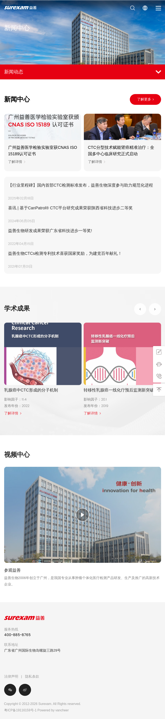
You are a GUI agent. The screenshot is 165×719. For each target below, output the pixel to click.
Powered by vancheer (53, 710)
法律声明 (11, 676)
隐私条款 (32, 676)
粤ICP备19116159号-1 (20, 710)
